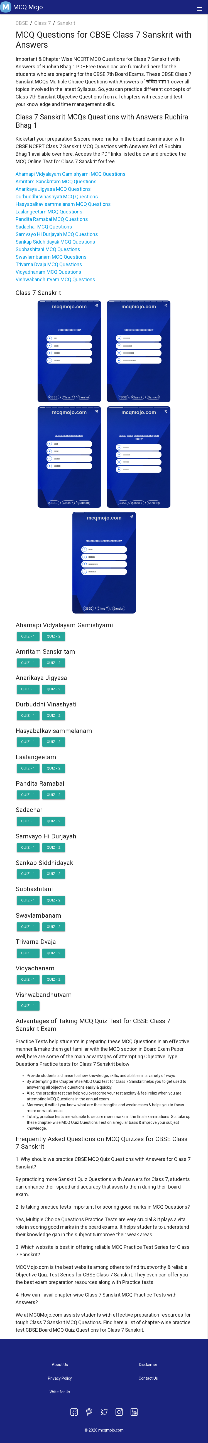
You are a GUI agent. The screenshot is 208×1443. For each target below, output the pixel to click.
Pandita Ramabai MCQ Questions (52, 219)
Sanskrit (66, 23)
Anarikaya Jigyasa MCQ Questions (53, 189)
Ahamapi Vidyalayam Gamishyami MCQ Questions (71, 174)
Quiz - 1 (28, 636)
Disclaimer (148, 1364)
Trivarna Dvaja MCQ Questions (49, 264)
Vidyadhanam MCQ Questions (48, 272)
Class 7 (42, 23)
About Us (60, 1364)
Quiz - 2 (54, 636)
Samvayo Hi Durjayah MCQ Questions (57, 234)
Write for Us (60, 1392)
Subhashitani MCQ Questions (48, 249)
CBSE (22, 23)
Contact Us (148, 1378)
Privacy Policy (60, 1378)
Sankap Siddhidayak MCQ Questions (55, 242)
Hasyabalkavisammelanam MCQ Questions (63, 204)
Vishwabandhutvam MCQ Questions (55, 279)
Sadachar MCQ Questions (44, 227)
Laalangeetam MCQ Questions (49, 212)
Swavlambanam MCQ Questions (51, 257)
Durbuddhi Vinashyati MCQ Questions (57, 196)
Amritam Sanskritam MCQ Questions (56, 181)
